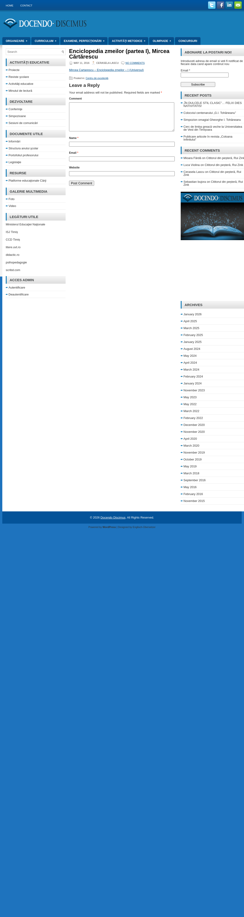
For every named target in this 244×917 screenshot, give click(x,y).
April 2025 (190, 321)
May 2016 (190, 487)
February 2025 (193, 335)
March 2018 (191, 473)
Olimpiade (163, 40)
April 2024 (190, 362)
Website (74, 173)
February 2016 (193, 494)
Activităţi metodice (130, 40)
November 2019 (194, 452)
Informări (14, 141)
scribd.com (13, 270)
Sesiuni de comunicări (23, 123)
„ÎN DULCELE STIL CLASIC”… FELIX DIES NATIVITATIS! (212, 104)
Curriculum (47, 40)
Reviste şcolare (19, 77)
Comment (75, 98)
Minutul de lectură (20, 90)
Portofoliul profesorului (23, 155)
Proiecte (14, 70)
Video (12, 206)
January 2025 (192, 342)
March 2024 (191, 369)
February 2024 (193, 376)
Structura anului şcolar (23, 148)
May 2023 (190, 397)
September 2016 (194, 480)
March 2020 (191, 445)
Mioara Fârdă (192, 158)
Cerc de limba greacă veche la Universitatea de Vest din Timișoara (212, 128)
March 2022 (191, 411)
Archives (194, 305)
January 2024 (192, 383)
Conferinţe (15, 109)
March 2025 (191, 328)
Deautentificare (19, 294)
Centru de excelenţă (97, 78)
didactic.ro (12, 255)
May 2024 (190, 355)
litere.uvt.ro (13, 247)
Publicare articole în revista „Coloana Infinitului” (207, 138)
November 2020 (194, 431)
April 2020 (190, 438)
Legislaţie (15, 162)
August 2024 (191, 349)
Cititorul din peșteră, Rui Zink (224, 165)
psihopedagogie (16, 262)
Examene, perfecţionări (85, 40)
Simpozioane (17, 116)
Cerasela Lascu (193, 172)
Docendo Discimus (113, 517)
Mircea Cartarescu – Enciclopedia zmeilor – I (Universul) (106, 70)
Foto (12, 199)
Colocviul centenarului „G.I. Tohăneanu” (209, 113)
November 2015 (194, 501)
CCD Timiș (13, 239)
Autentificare (17, 287)
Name (73, 143)
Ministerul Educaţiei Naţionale (25, 224)
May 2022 (190, 404)
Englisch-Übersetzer (144, 527)
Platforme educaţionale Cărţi (27, 180)
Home (9, 5)
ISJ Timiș (12, 232)
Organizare (18, 40)
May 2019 (190, 466)
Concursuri (187, 41)
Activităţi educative (21, 84)
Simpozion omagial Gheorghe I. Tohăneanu (212, 119)
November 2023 (194, 390)
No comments (135, 63)
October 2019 (192, 459)
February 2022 (193, 418)
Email (73, 158)
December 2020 (194, 425)
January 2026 (192, 314)
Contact (26, 5)
